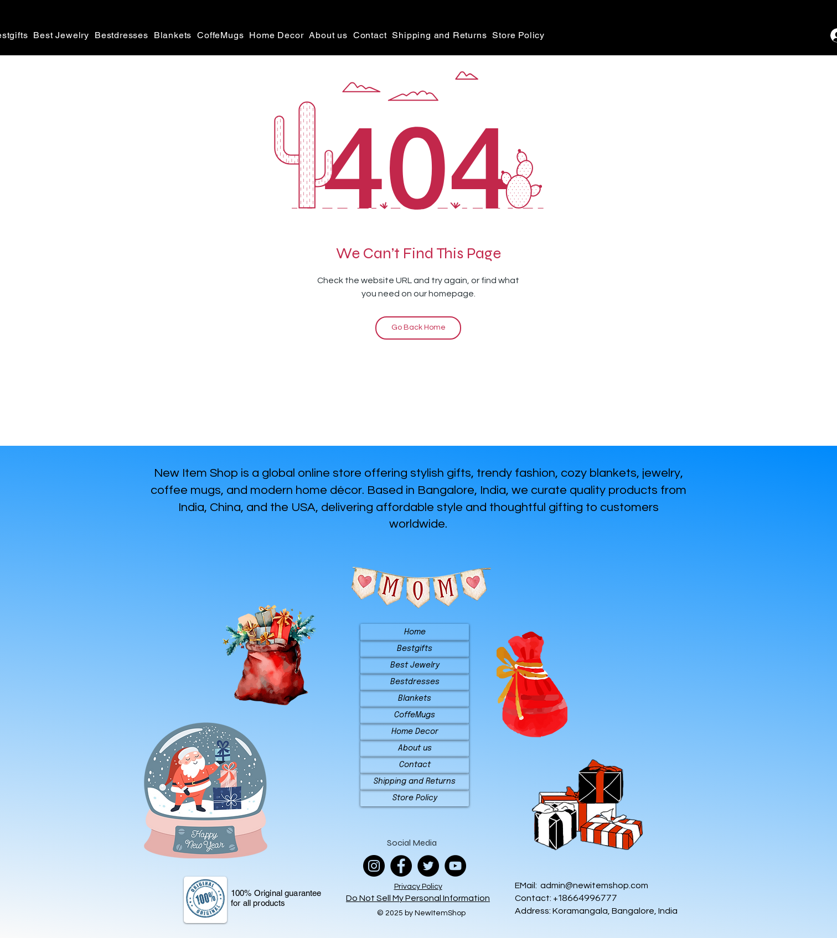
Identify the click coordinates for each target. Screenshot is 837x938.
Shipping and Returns (415, 781)
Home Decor (414, 732)
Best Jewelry (415, 665)
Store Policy (414, 798)
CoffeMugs (414, 715)
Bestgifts (414, 649)
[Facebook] (401, 866)
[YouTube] (455, 866)
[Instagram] (374, 866)
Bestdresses (415, 682)
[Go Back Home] (418, 328)
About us (415, 748)
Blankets (414, 698)
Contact (415, 765)
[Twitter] (428, 866)
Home (415, 632)
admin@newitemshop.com (594, 885)
